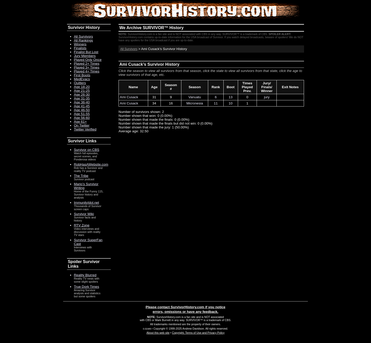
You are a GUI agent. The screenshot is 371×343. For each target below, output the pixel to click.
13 (231, 97)
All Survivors (129, 49)
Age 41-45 (82, 106)
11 (216, 103)
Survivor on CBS (86, 150)
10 (231, 103)
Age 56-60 (82, 118)
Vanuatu (194, 97)
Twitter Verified (85, 129)
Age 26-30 (82, 94)
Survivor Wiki (84, 214)
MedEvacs (82, 79)
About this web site (157, 332)
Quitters (80, 83)
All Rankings (83, 40)
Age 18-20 (82, 87)
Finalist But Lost (86, 52)
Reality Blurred (85, 275)
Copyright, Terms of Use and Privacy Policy (198, 332)
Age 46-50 (82, 110)
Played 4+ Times (86, 71)
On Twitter (82, 125)
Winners (80, 44)
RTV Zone (82, 225)
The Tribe (81, 176)
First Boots (82, 75)
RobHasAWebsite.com (91, 164)
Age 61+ (80, 122)
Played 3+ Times (86, 67)
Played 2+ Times (86, 64)
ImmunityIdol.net (86, 203)
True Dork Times (86, 287)
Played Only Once (88, 60)
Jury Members (85, 56)
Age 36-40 (82, 102)
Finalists (80, 48)
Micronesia (194, 103)
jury (266, 97)
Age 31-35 (82, 98)
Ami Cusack (129, 97)
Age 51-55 (82, 114)
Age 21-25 (82, 91)
